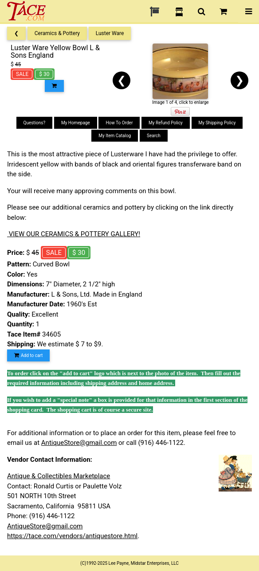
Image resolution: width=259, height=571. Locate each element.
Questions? (35, 122)
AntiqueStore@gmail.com (79, 443)
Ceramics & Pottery (57, 33)
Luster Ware (110, 33)
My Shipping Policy (217, 122)
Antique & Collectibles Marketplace (58, 476)
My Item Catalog (114, 135)
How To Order (119, 122)
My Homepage (75, 122)
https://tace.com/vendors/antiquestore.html (72, 536)
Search (154, 135)
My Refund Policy (166, 122)
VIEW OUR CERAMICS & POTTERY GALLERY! (73, 234)
